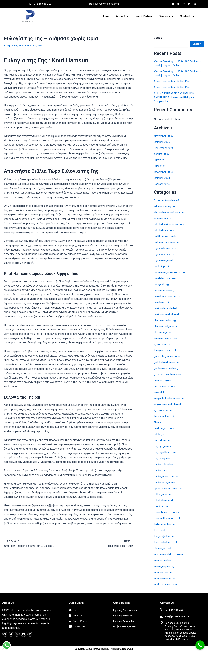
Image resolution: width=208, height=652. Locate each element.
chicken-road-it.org (165, 320)
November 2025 (163, 136)
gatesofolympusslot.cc (167, 356)
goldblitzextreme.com (167, 362)
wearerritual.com (163, 560)
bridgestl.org (161, 284)
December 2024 (163, 172)
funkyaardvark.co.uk (165, 350)
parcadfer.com (162, 440)
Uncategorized (162, 548)
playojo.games (162, 446)
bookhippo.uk (162, 266)
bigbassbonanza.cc (165, 248)
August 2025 (161, 154)
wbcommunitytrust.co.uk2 (169, 554)
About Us (122, 16)
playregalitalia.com (165, 452)
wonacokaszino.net (165, 578)
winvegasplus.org (164, 566)
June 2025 (160, 166)
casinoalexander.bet (165, 308)
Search (158, 38)
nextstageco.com (164, 428)
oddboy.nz (160, 434)
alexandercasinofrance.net (169, 212)
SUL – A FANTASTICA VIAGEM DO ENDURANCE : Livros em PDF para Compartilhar (174, 97)
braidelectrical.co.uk (165, 278)
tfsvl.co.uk (160, 530)
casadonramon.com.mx (167, 296)
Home (105, 16)
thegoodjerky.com (164, 536)
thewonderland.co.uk (166, 542)
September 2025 (164, 148)
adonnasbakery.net (165, 206)
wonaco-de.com (163, 572)
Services (166, 16)
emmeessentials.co (165, 338)
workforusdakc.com (165, 584)
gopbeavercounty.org (166, 368)
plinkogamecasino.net (166, 476)
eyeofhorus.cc (162, 344)
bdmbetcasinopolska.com (169, 224)
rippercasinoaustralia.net (168, 488)
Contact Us (187, 16)
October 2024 (162, 178)
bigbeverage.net (163, 260)
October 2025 (162, 142)
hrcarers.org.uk (162, 380)
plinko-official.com (164, 464)
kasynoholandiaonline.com (169, 398)
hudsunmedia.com (164, 386)
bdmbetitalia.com (164, 230)
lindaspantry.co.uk (164, 416)
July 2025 (160, 160)
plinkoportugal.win (164, 482)
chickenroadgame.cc (166, 326)
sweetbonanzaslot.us (166, 512)
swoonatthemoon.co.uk (167, 518)
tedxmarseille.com (165, 524)
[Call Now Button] (200, 645)
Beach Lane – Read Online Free (172, 81)
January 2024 (162, 184)
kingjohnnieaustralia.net (167, 404)
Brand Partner (143, 16)
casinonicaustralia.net (166, 314)
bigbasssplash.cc (164, 254)
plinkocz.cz (160, 470)
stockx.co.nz (161, 506)
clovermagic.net (163, 332)
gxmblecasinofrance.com (168, 374)
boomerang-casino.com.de (169, 272)
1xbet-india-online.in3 (166, 200)
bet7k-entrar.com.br (165, 236)
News (157, 422)
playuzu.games (163, 458)
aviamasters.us (163, 218)
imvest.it (159, 392)
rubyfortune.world (164, 500)
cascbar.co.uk (162, 302)
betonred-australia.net (167, 242)
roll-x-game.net (163, 494)
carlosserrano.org (164, 290)
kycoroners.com (163, 410)
